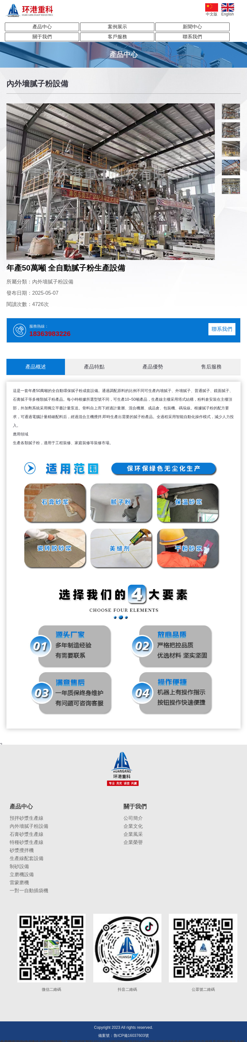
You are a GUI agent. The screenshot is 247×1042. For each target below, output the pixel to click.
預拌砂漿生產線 (26, 818)
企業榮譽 (133, 842)
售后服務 (211, 366)
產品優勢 (152, 366)
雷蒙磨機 (19, 882)
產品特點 (94, 366)
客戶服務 (117, 36)
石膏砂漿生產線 (26, 834)
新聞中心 (192, 26)
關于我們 (42, 36)
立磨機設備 (22, 874)
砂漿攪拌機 (22, 850)
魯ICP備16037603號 (131, 1035)
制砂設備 (19, 866)
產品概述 (35, 366)
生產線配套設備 (26, 858)
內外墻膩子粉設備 (29, 826)
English (227, 9)
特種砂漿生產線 (26, 842)
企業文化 (133, 826)
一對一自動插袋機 (29, 890)
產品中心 (42, 26)
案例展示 (117, 26)
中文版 (211, 9)
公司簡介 (133, 818)
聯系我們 (192, 36)
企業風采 (133, 834)
